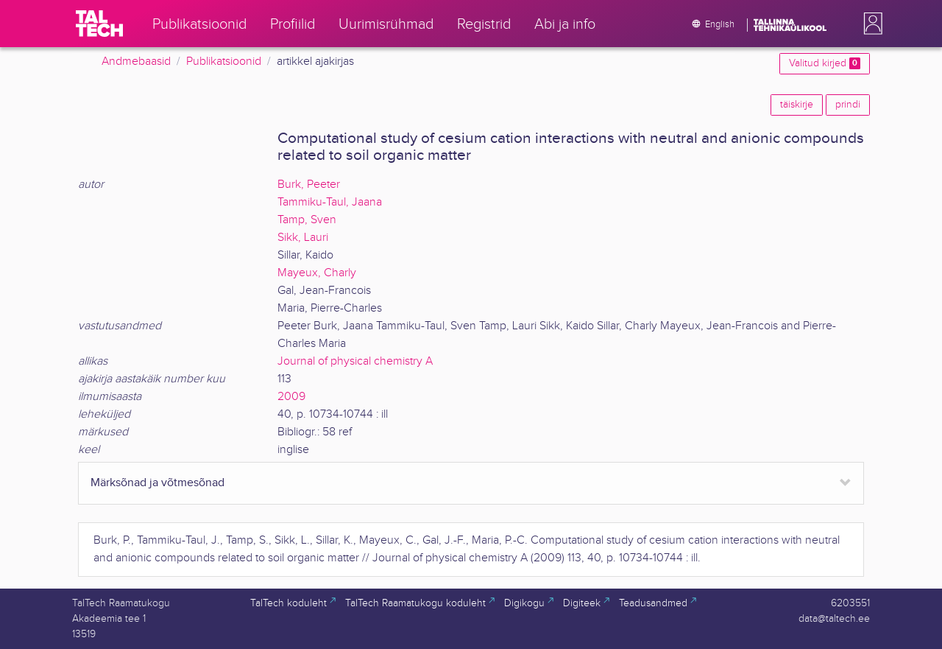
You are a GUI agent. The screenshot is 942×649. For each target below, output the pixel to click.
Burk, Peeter (308, 185)
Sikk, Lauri (302, 238)
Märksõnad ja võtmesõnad (157, 483)
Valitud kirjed (824, 63)
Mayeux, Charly (316, 273)
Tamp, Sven (306, 220)
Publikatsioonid (223, 62)
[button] (870, 23)
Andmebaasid (136, 62)
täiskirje (796, 104)
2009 (291, 397)
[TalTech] (99, 24)
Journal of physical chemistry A (355, 361)
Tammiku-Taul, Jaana (329, 202)
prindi (847, 104)
